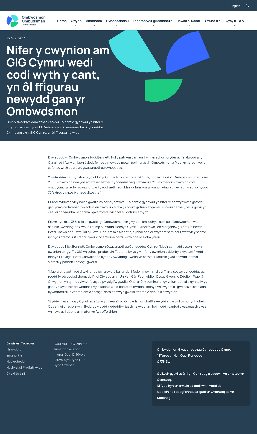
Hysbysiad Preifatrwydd (25, 367)
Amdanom (94, 21)
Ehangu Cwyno (76, 26)
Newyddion (15, 349)
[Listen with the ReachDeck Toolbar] (222, 5)
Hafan (62, 21)
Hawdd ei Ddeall (188, 21)
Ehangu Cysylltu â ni (235, 26)
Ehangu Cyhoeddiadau (117, 26)
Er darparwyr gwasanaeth (152, 21)
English (235, 6)
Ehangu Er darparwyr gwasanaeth (152, 26)
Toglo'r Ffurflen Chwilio (247, 6)
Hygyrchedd (16, 361)
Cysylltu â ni (235, 21)
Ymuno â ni (213, 21)
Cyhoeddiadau (117, 21)
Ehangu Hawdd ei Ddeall (188, 26)
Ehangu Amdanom (94, 26)
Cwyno (76, 21)
